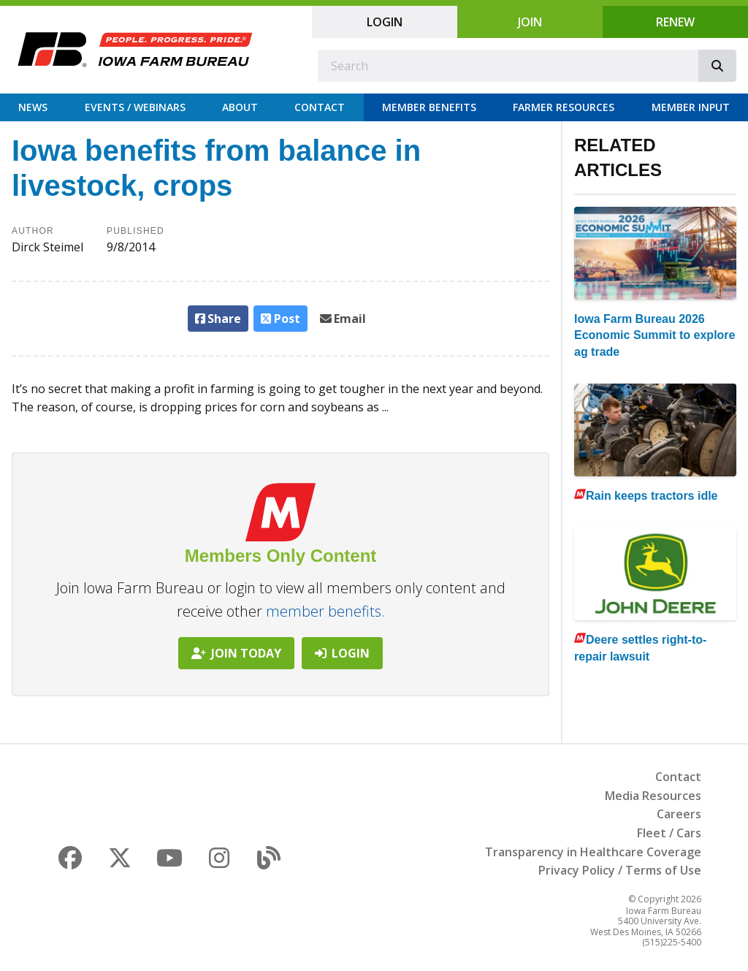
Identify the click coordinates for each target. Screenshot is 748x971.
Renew (675, 22)
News (32, 107)
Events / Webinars (135, 107)
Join (530, 22)
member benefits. (325, 611)
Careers (679, 814)
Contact (319, 107)
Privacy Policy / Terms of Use (619, 870)
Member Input (691, 107)
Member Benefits (429, 107)
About (240, 107)
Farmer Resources (563, 107)
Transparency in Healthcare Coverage (593, 852)
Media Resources (653, 796)
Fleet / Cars (669, 833)
